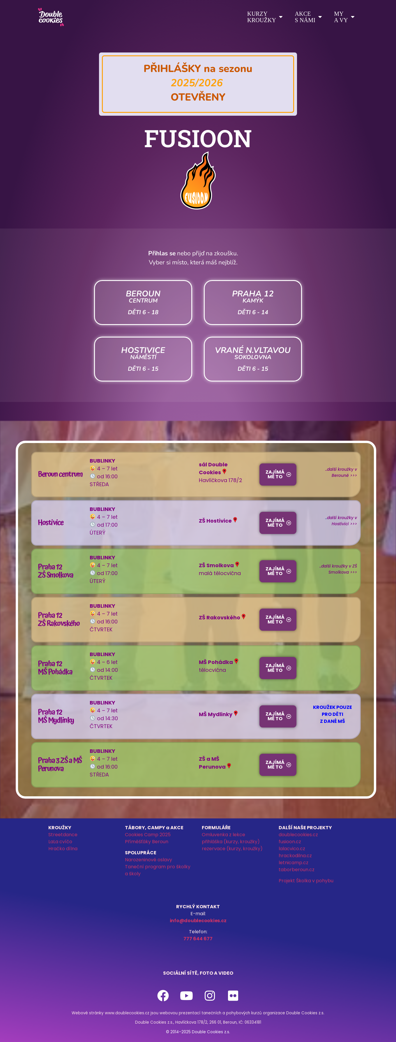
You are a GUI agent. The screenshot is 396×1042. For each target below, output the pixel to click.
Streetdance (62, 834)
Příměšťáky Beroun (146, 841)
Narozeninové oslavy (148, 859)
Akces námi (308, 16)
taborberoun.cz (296, 869)
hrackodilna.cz (295, 855)
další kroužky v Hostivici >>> (342, 521)
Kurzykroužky (265, 16)
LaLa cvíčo (60, 841)
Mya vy (344, 16)
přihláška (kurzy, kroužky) (231, 841)
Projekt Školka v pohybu (306, 880)
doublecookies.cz (298, 834)
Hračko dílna (62, 848)
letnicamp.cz (293, 862)
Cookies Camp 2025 (148, 834)
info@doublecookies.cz (198, 920)
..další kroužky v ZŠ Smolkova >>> (338, 569)
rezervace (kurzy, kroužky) (232, 848)
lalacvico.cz (292, 848)
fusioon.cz (290, 841)
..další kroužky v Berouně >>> (341, 472)
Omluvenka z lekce (223, 834)
